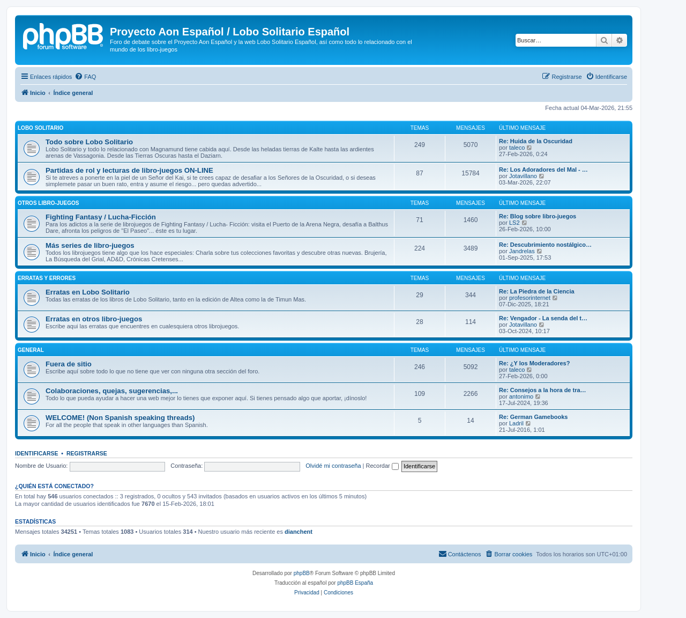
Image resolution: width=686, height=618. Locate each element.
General (31, 350)
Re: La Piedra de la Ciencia (537, 291)
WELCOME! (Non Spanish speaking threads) (120, 418)
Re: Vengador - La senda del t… (543, 318)
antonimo (521, 396)
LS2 (514, 222)
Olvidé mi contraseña (333, 465)
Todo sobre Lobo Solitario (89, 142)
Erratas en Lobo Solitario (88, 292)
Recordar (382, 465)
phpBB (302, 573)
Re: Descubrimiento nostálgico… (545, 244)
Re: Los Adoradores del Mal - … (543, 169)
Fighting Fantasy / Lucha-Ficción (101, 217)
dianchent (298, 531)
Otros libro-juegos (48, 203)
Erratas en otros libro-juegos (94, 319)
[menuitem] (85, 76)
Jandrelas (522, 251)
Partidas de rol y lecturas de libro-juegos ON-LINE (129, 170)
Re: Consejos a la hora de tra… (542, 390)
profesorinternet (529, 298)
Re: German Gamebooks (533, 417)
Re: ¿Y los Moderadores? (534, 363)
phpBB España (355, 583)
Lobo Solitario (40, 128)
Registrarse (86, 453)
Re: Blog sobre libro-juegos (537, 216)
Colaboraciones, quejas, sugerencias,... (112, 391)
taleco (517, 147)
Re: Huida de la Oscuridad (535, 141)
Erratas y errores (47, 278)
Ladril (516, 423)
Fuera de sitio (69, 364)
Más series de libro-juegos (90, 245)
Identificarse (36, 453)
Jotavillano (523, 176)
